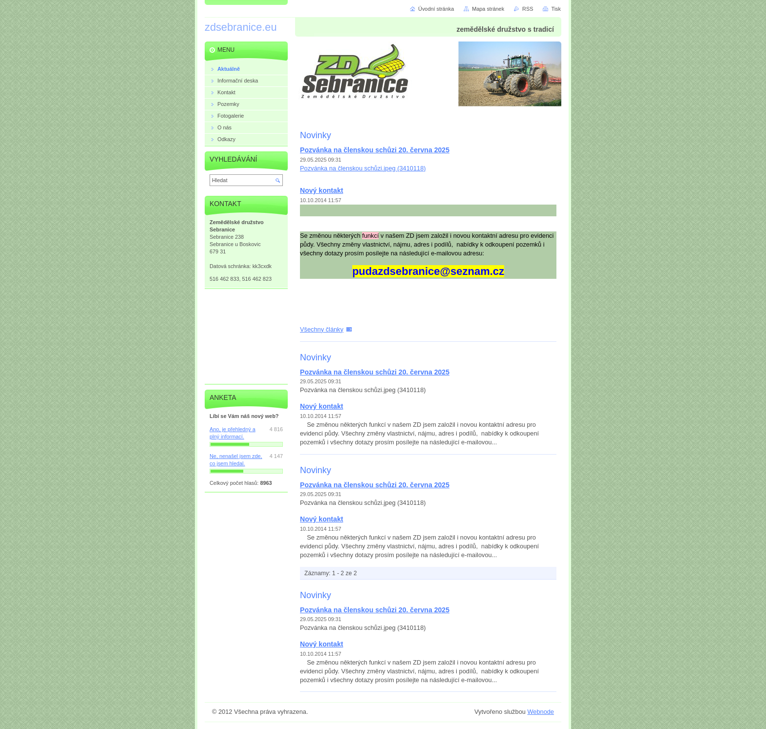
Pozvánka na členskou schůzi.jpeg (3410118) (363, 168)
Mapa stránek (488, 9)
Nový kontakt (321, 190)
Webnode (540, 711)
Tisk (556, 9)
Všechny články (321, 329)
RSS (527, 9)
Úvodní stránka (436, 9)
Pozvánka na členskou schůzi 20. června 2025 (374, 150)
